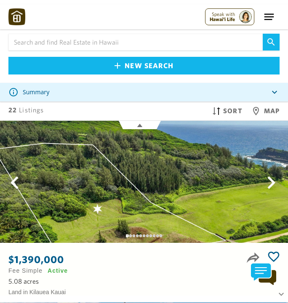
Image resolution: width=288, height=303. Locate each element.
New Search (144, 65)
